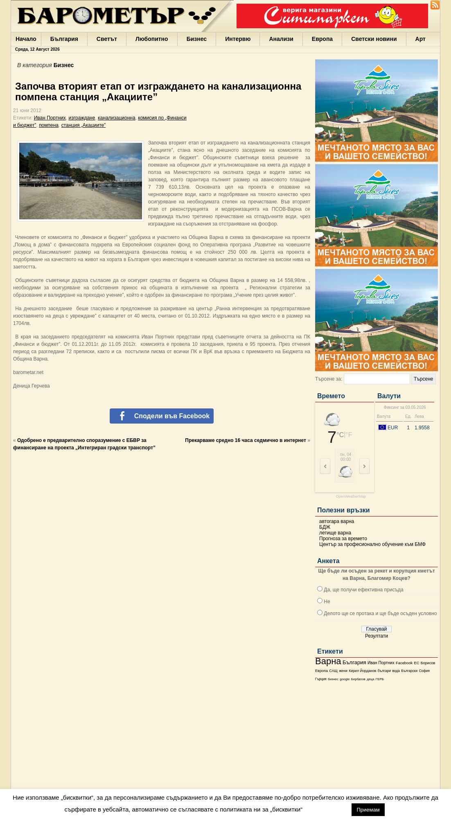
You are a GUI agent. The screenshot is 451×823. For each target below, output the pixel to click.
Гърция (321, 679)
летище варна (335, 533)
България (64, 39)
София (424, 671)
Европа (322, 39)
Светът (107, 39)
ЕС (416, 663)
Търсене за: (328, 379)
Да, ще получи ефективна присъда (363, 590)
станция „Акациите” (83, 125)
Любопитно (151, 39)
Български (409, 671)
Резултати (376, 636)
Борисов (428, 663)
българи (384, 671)
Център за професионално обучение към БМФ (372, 544)
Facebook (404, 663)
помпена (49, 125)
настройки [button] (326, 809)
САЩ (333, 671)
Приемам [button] (367, 810)
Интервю (237, 39)
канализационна (116, 118)
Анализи (281, 39)
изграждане (81, 118)
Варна (328, 661)
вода (395, 671)
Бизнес (197, 39)
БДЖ (324, 527)
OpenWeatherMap (351, 496)
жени (343, 671)
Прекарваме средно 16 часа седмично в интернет (245, 440)
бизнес (333, 679)
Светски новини (374, 39)
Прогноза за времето (343, 538)
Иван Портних (381, 663)
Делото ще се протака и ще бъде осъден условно (380, 613)
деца (370, 679)
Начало (26, 39)
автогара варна (336, 521)
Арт (420, 39)
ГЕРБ (380, 679)
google (345, 679)
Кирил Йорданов (362, 671)
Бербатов (358, 679)
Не (327, 601)
